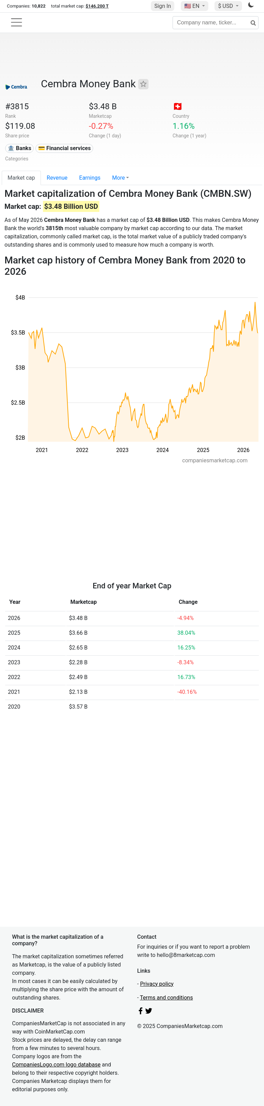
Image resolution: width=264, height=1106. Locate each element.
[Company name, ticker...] (215, 22)
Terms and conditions (166, 997)
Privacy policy (157, 984)
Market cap (21, 177)
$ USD (226, 6)
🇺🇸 (192, 6)
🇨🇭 (178, 106)
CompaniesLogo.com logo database (56, 1064)
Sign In (162, 6)
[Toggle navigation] (17, 22)
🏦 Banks (19, 148)
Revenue (57, 177)
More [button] (118, 177)
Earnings (89, 177)
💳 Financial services (64, 148)
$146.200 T (97, 6)
